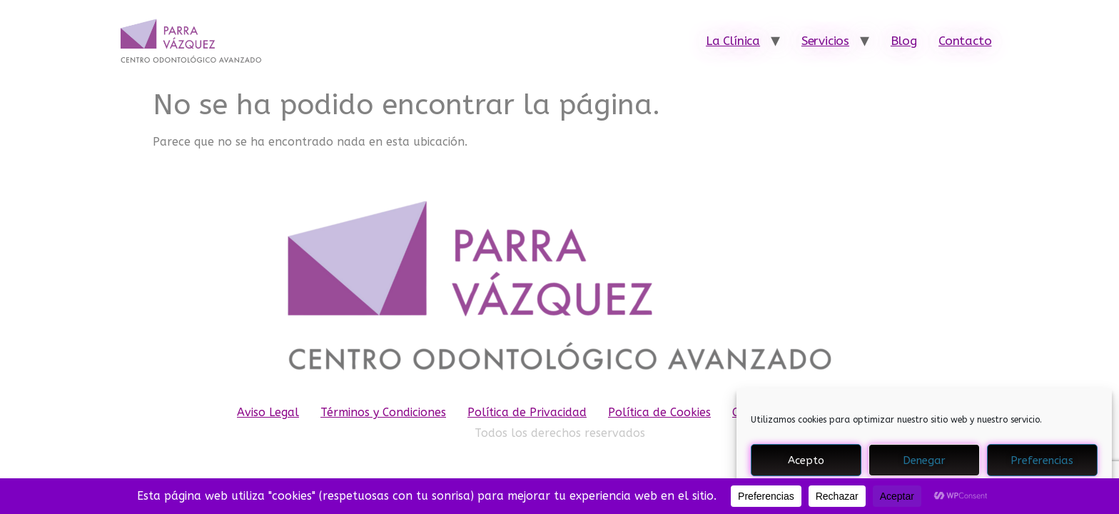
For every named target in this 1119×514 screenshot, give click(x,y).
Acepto (806, 460)
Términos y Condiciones (383, 412)
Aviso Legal (268, 412)
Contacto (964, 41)
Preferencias (1042, 460)
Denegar (924, 460)
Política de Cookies (659, 412)
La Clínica (733, 41)
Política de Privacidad (527, 412)
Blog (904, 41)
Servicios (825, 41)
